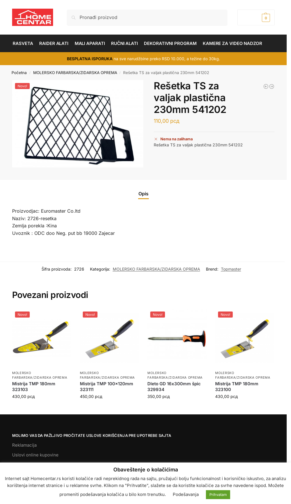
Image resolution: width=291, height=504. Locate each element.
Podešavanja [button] (186, 494)
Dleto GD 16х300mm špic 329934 (174, 386)
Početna (19, 72)
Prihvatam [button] (218, 494)
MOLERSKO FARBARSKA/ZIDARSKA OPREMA (75, 72)
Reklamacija (24, 445)
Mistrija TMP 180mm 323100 (236, 386)
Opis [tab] (143, 194)
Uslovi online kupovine (35, 455)
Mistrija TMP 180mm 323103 (33, 386)
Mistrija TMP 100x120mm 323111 (106, 386)
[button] (256, 17)
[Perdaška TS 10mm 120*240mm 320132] (272, 86)
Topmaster (231, 269)
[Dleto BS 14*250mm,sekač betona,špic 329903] (266, 86)
